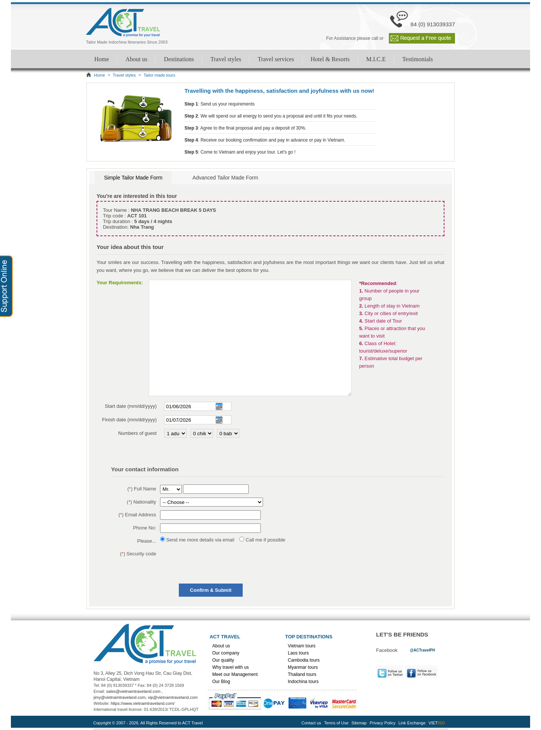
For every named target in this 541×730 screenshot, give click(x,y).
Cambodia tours (304, 660)
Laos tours (298, 653)
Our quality (223, 660)
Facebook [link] (423, 672)
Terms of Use (336, 723)
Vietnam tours (302, 646)
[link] (422, 650)
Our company (225, 653)
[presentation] (217, 564)
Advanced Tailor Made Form (225, 178)
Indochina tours (303, 681)
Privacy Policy (382, 723)
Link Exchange (411, 723)
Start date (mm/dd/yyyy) (131, 406)
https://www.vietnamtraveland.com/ (143, 703)
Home (101, 59)
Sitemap (359, 723)
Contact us (311, 723)
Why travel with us (230, 667)
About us (136, 59)
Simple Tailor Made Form (133, 178)
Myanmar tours (303, 667)
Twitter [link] (389, 672)
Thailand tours (302, 674)
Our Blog (221, 681)
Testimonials (417, 59)
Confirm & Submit (211, 590)
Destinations (179, 59)
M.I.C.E (376, 59)
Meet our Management (235, 674)
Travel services (276, 59)
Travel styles (225, 59)
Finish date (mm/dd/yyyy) (129, 419)
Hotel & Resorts (330, 59)
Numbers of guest (137, 433)
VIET (437, 723)
